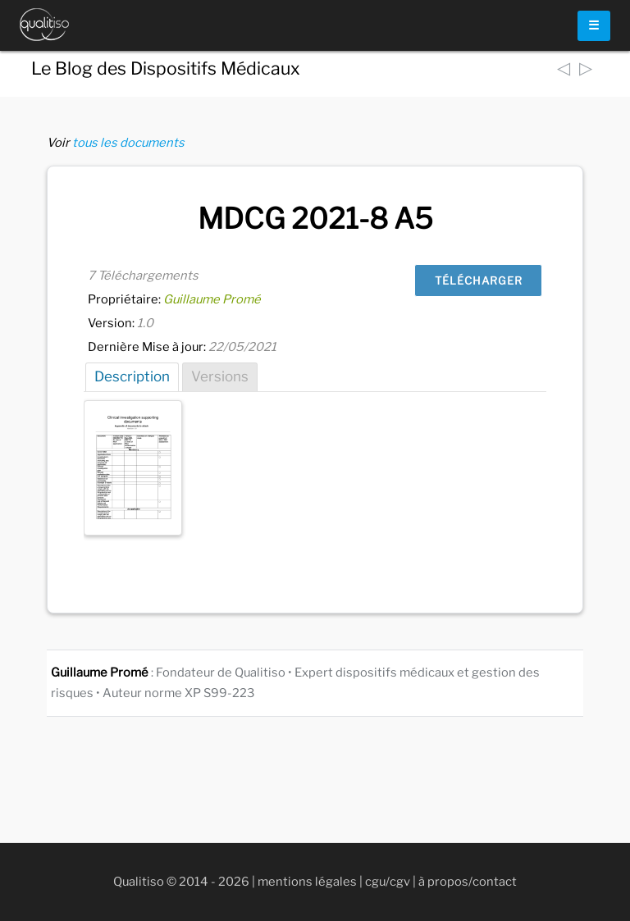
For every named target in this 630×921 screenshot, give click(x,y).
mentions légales (307, 881)
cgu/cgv (387, 881)
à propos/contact (467, 881)
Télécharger (479, 280)
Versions (220, 376)
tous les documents (128, 142)
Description (132, 376)
